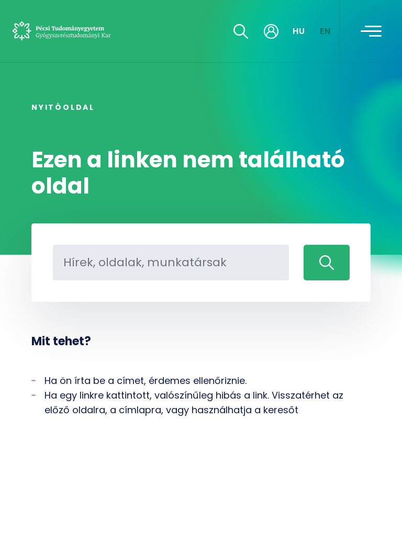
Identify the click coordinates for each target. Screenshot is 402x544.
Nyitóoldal (63, 107)
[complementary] (378, 520)
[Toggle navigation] (371, 31)
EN (325, 31)
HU (299, 31)
